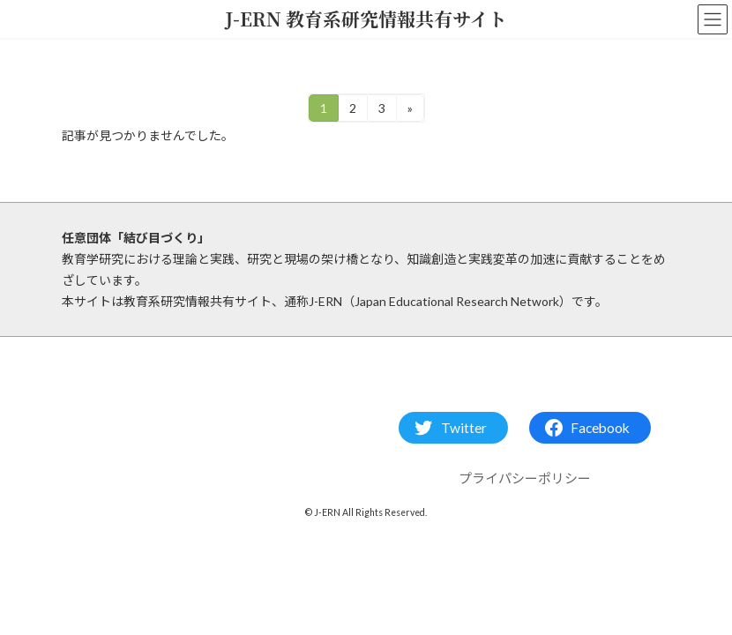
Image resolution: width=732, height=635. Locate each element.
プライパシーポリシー (525, 479)
